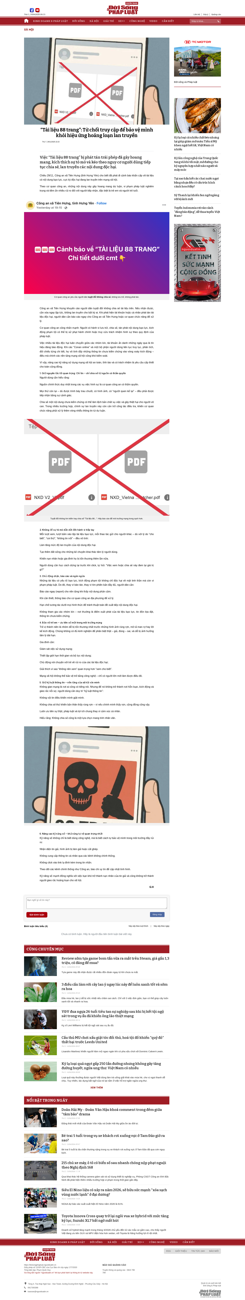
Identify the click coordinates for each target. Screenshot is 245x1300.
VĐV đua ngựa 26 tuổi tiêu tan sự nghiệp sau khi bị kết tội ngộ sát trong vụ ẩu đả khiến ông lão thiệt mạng (113, 1013)
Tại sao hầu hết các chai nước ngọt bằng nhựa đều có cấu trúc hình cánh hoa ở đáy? (196, 182)
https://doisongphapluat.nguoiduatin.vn (40, 1265)
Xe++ (121, 21)
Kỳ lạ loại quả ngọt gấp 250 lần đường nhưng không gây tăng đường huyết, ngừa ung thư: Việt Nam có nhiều (111, 1066)
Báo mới (214, 1251)
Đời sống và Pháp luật (185, 82)
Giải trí (108, 21)
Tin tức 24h (198, 1251)
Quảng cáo (216, 14)
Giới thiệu (181, 1251)
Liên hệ (197, 14)
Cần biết (168, 21)
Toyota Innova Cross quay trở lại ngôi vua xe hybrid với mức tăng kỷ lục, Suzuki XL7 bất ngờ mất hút (115, 1218)
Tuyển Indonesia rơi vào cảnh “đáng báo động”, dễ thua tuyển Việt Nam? (197, 211)
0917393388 (33, 1288)
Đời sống (78, 21)
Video (153, 21)
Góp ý (205, 14)
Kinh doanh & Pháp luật (50, 21)
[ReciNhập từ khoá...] (205, 21)
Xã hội (94, 21)
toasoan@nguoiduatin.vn (38, 1291)
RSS (168, 1251)
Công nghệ (137, 21)
